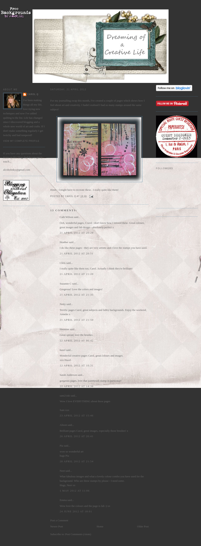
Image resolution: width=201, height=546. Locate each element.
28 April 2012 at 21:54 (77, 461)
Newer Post (56, 526)
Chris (63, 262)
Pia (61, 445)
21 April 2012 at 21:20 (77, 274)
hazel (62, 350)
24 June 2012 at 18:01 (76, 511)
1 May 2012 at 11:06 (75, 490)
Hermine (64, 329)
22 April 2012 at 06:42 (77, 340)
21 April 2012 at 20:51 (77, 253)
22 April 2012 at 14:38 (77, 386)
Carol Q (33, 94)
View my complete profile (21, 141)
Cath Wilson (66, 217)
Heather (64, 242)
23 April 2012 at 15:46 (77, 415)
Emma (63, 500)
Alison (63, 424)
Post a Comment (59, 520)
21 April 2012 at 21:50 (77, 319)
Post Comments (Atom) (78, 534)
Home (100, 526)
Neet (62, 470)
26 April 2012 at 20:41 (77, 436)
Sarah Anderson (68, 374)
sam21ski (65, 395)
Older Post (143, 526)
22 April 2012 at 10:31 (77, 365)
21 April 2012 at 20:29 (77, 232)
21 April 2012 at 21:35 (77, 294)
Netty (63, 304)
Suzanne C (65, 283)
